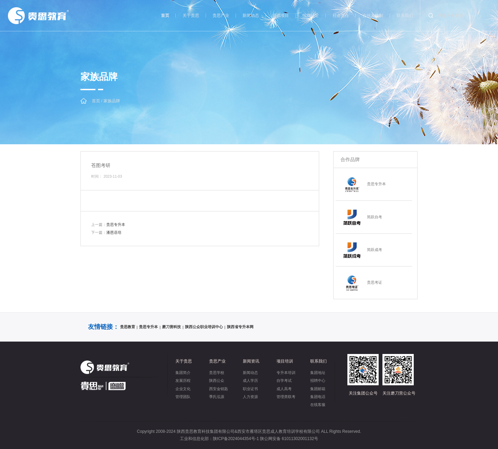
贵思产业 (221, 15)
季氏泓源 (216, 397)
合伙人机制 (372, 15)
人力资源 (250, 397)
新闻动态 (250, 15)
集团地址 (317, 372)
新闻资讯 (251, 361)
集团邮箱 (317, 389)
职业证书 (250, 389)
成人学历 (250, 380)
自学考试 (284, 380)
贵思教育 (127, 327)
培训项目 (280, 15)
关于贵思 (191, 15)
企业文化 (183, 389)
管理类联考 (286, 397)
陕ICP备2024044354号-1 (236, 438)
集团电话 (317, 397)
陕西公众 (216, 380)
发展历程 (183, 380)
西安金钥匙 (218, 389)
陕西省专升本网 (240, 327)
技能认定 (310, 15)
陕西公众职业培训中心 (204, 327)
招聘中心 (317, 380)
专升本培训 (286, 372)
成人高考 (284, 389)
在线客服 (317, 405)
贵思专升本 (108, 224)
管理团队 (183, 397)
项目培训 (285, 361)
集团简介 (183, 372)
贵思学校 (216, 372)
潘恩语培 (106, 232)
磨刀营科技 (171, 327)
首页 (165, 15)
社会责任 (341, 15)
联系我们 (405, 15)
